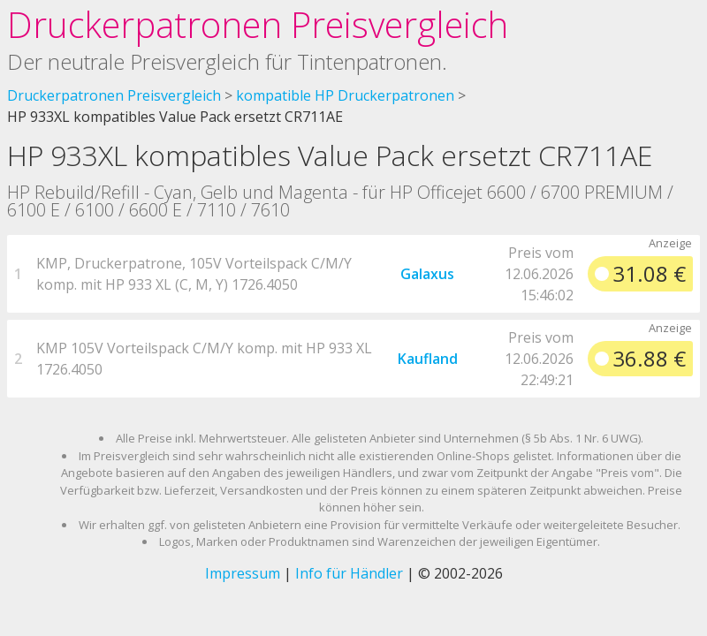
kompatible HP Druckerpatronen (345, 95)
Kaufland (428, 358)
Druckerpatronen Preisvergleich (257, 24)
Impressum (242, 573)
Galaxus (427, 274)
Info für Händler (349, 573)
